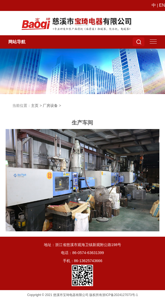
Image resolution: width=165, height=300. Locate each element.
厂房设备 (50, 105)
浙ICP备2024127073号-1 (120, 295)
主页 (35, 105)
